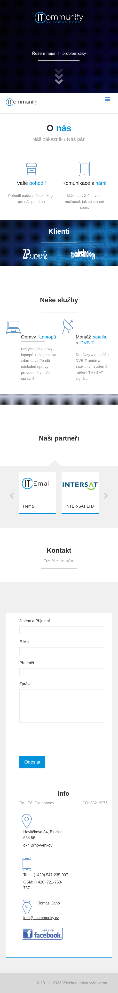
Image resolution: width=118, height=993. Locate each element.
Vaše (31, 183)
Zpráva (25, 684)
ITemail (29, 506)
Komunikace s (84, 183)
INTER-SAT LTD (79, 506)
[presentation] (56, 739)
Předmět (26, 663)
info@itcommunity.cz (41, 918)
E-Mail (24, 642)
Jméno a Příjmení (34, 621)
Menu (108, 99)
